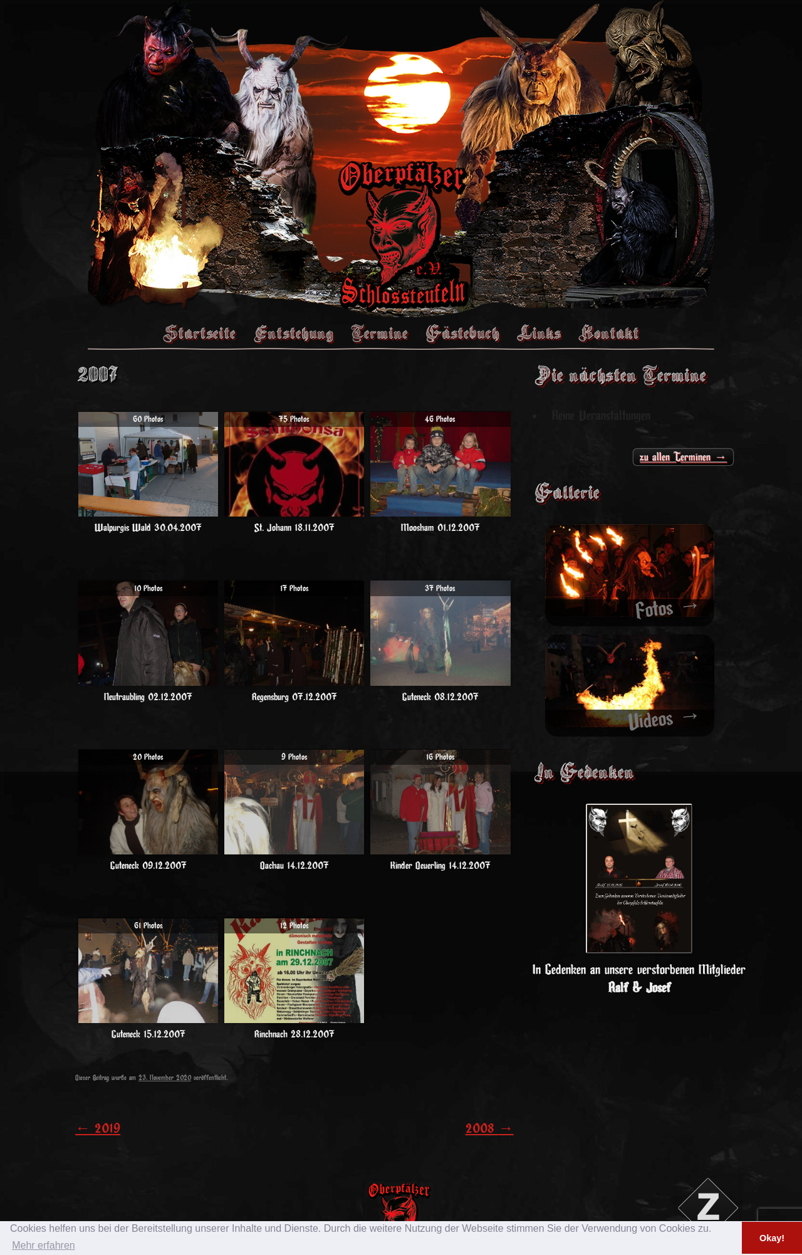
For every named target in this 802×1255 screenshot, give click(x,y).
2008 (490, 1128)
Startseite (199, 333)
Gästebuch (462, 333)
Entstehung (293, 333)
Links (539, 333)
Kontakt (608, 333)
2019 (97, 1128)
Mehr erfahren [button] (43, 1245)
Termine (379, 333)
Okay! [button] (771, 1238)
